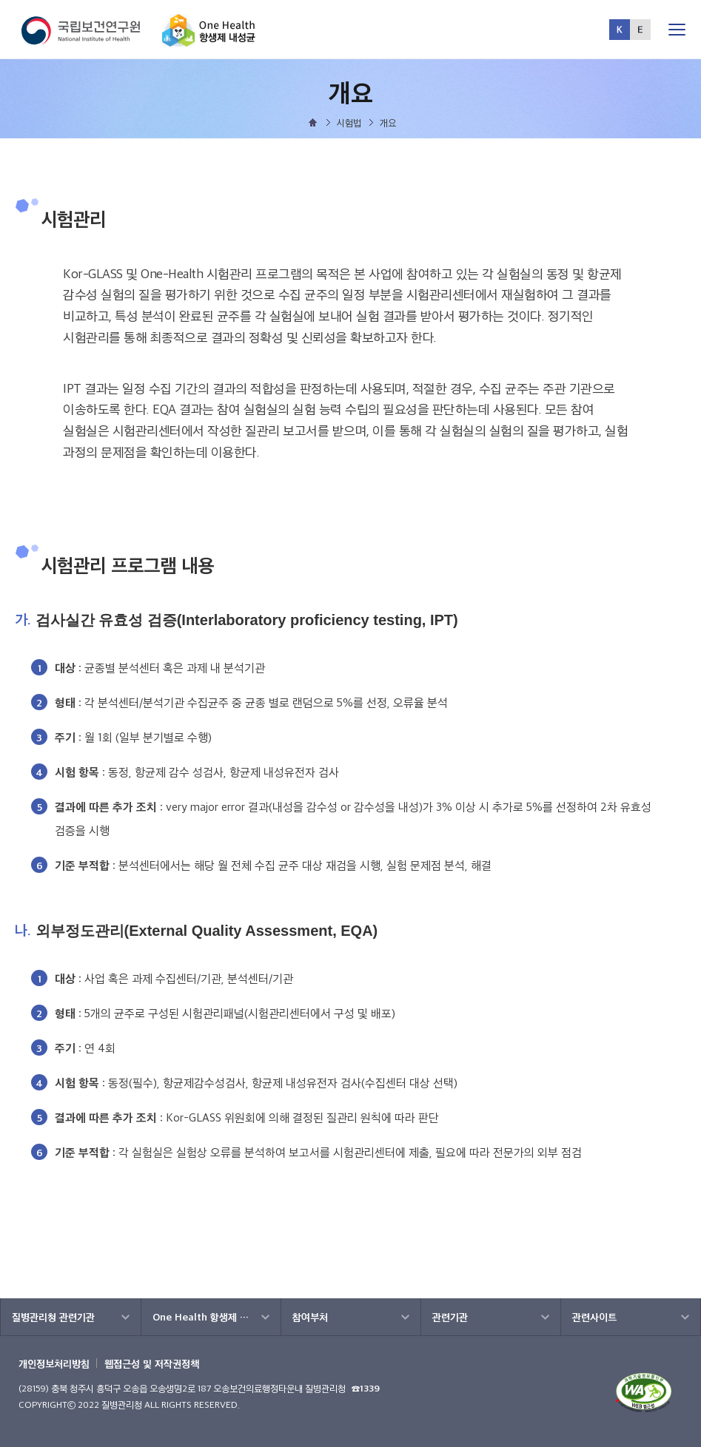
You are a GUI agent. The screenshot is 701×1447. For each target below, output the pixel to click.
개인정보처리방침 (54, 1363)
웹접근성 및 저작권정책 (151, 1363)
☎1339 (366, 1388)
